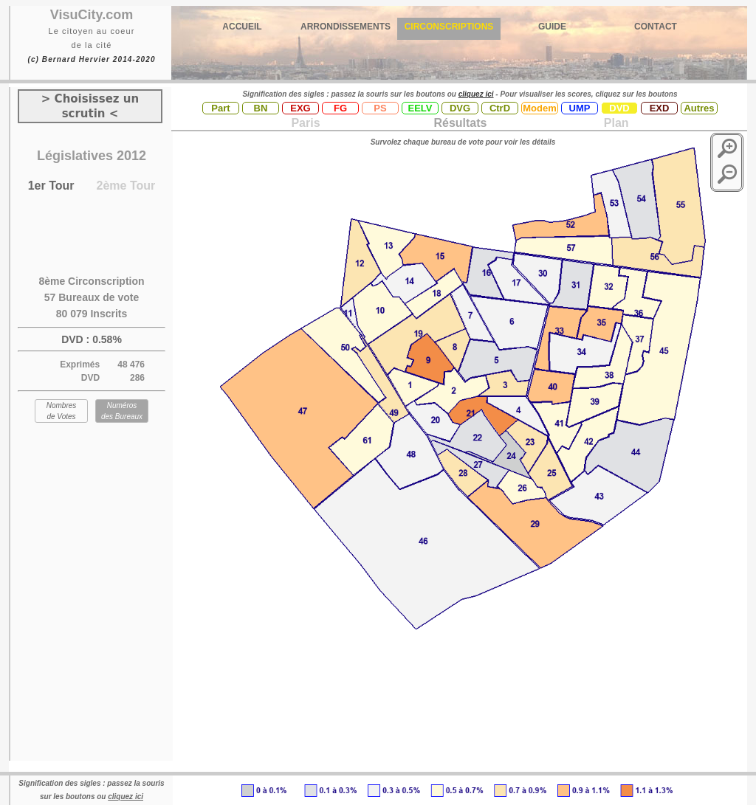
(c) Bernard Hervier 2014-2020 (91, 59)
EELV (420, 108)
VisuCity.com (91, 14)
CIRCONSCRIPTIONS (449, 26)
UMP (580, 108)
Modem (540, 108)
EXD (660, 108)
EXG (300, 108)
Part (220, 108)
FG (340, 108)
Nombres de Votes (62, 411)
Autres (699, 108)
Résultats (460, 123)
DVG (460, 108)
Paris (305, 123)
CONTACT (655, 26)
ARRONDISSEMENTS (345, 26)
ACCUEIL (241, 26)
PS (380, 108)
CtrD (499, 108)
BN (261, 108)
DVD (619, 108)
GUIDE (552, 26)
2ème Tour (126, 185)
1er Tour (51, 185)
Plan (614, 123)
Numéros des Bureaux (121, 411)
